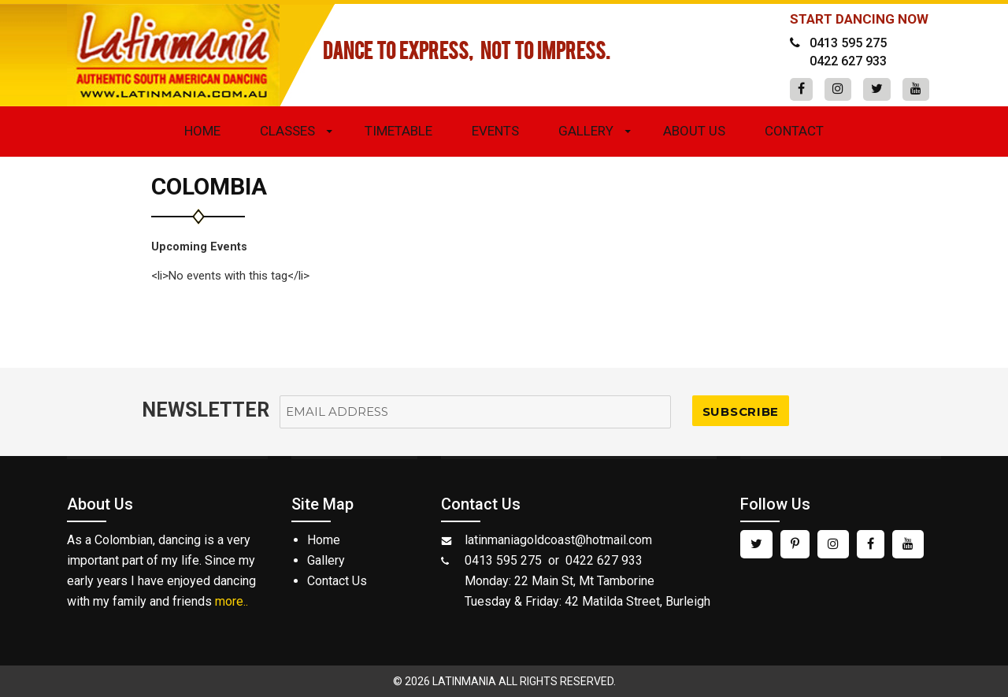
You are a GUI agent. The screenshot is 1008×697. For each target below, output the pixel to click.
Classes (287, 131)
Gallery (585, 131)
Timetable (398, 131)
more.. (231, 601)
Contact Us (337, 580)
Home (202, 131)
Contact (794, 131)
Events (495, 131)
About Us (694, 131)
